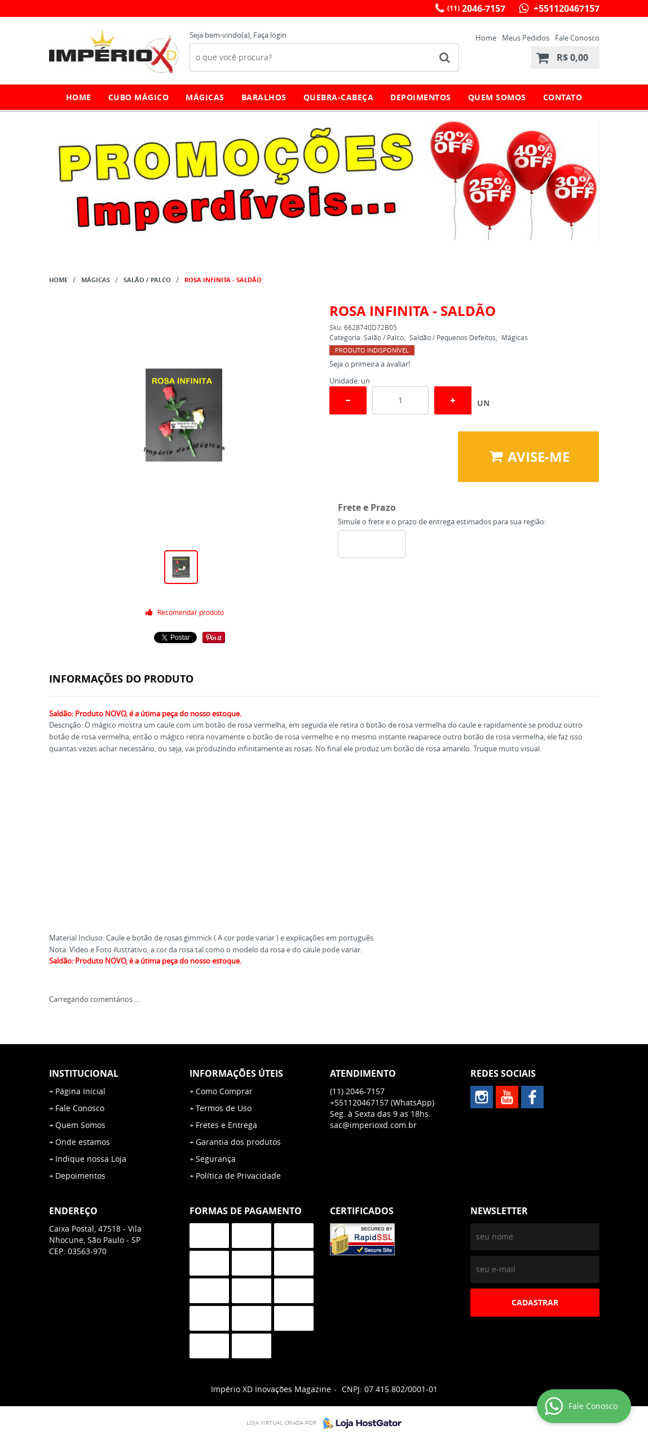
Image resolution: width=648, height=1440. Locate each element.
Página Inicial (80, 1091)
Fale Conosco (577, 38)
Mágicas (205, 97)
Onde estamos (82, 1141)
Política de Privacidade (238, 1175)
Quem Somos (497, 97)
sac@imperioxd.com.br (373, 1125)
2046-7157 (476, 8)
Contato (563, 97)
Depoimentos (420, 97)
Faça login (269, 35)
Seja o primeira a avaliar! (369, 364)
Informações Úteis (236, 1073)
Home (485, 38)
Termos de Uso (224, 1108)
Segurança (216, 1158)
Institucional (83, 1073)
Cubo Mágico (138, 97)
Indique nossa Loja (90, 1158)
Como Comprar (224, 1091)
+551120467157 (565, 8)
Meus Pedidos (525, 38)
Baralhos (263, 97)
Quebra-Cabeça (338, 97)
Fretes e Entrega (226, 1125)
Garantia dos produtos (238, 1141)
